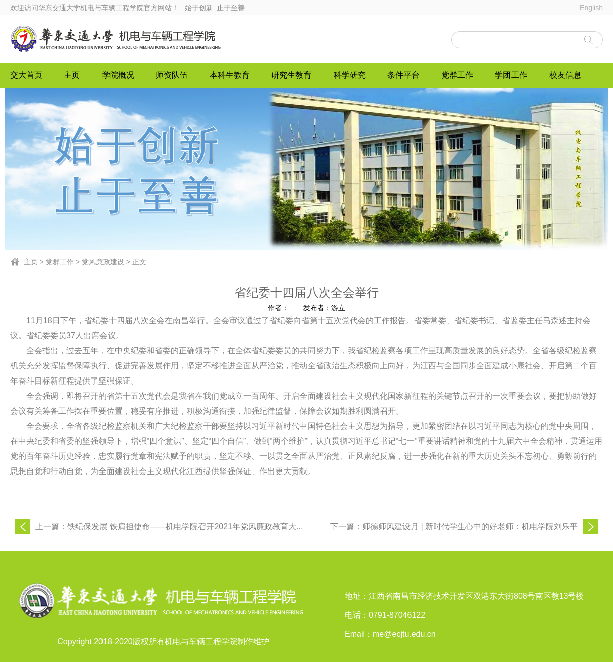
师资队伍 (172, 75)
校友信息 (565, 75)
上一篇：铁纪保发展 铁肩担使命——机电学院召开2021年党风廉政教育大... (169, 526)
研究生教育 (291, 75)
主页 (72, 75)
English (591, 8)
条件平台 (403, 75)
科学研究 (350, 75)
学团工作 (511, 75)
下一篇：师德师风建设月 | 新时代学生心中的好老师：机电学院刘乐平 (454, 526)
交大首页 (26, 75)
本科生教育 (230, 75)
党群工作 (457, 75)
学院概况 (118, 75)
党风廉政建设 (103, 262)
